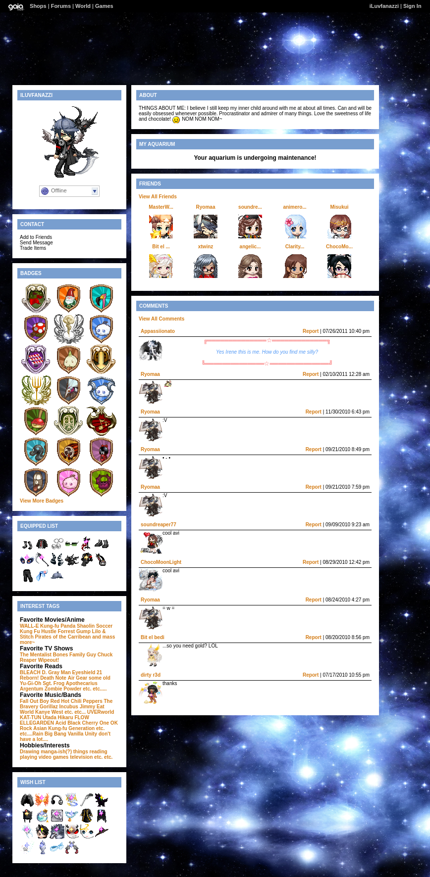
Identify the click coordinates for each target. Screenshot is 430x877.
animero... (294, 207)
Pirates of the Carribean (63, 637)
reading (99, 751)
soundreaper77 (158, 524)
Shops (38, 6)
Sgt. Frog (53, 683)
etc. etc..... (95, 689)
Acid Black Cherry (76, 723)
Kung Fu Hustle (38, 631)
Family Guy (82, 654)
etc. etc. (103, 757)
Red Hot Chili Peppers (77, 701)
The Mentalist (36, 654)
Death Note (53, 678)
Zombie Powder (63, 689)
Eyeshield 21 (87, 672)
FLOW (81, 717)
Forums (61, 6)
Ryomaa (205, 207)
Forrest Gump (74, 631)
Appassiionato (158, 331)
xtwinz (206, 246)
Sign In (412, 6)
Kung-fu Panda (57, 626)
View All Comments (161, 319)
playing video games (44, 757)
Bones (60, 654)
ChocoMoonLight (161, 562)
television (81, 757)
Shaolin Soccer (94, 626)
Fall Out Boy (34, 701)
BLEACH (30, 672)
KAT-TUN (30, 717)
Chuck (105, 654)
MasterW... (161, 207)
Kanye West (49, 712)
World (83, 6)
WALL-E (29, 626)
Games (104, 6)
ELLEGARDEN (37, 723)
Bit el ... (161, 246)
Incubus (68, 706)
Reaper (28, 660)
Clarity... (295, 246)
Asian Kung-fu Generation (64, 728)
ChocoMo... (339, 246)
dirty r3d (151, 675)
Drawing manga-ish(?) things (54, 751)
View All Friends (158, 196)
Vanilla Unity (82, 734)
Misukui (339, 207)
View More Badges (41, 501)
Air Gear (77, 678)
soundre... (250, 207)
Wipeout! (48, 660)
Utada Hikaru (58, 717)
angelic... (250, 246)
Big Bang (55, 734)
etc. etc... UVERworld (89, 712)
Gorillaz (49, 706)
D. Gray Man (56, 672)
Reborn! (29, 678)
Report (311, 331)
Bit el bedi (152, 637)
